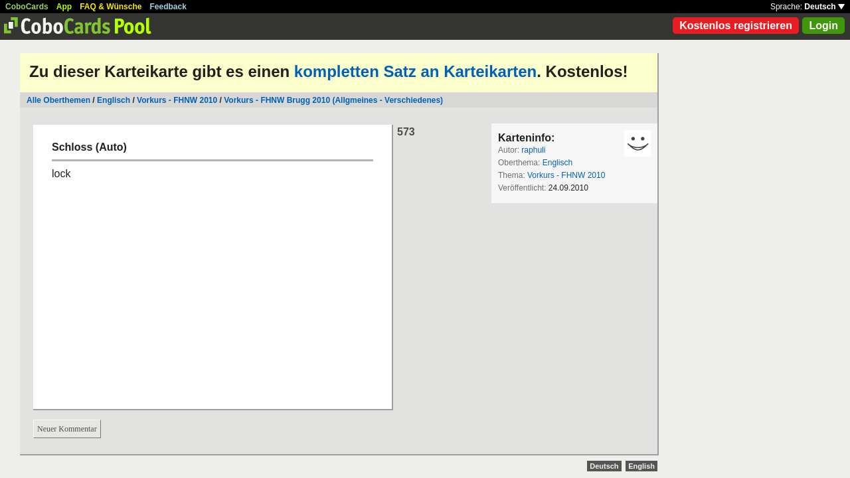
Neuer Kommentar (67, 429)
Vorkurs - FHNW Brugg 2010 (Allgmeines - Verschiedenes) (333, 100)
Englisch (113, 100)
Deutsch (824, 6)
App (64, 6)
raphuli (533, 150)
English (641, 466)
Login (823, 25)
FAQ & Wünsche (110, 6)
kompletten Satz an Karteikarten (415, 71)
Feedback (168, 6)
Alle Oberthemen (58, 100)
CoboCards (26, 6)
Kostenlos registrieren (735, 25)
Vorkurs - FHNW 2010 (177, 100)
